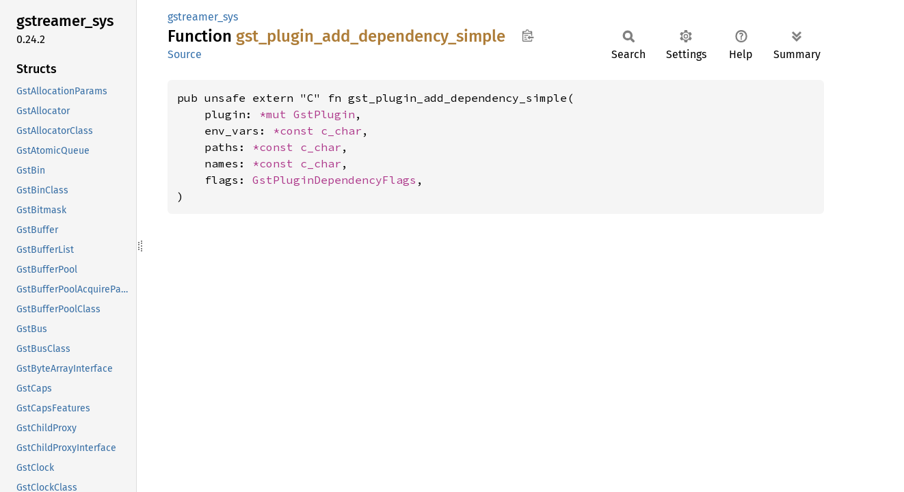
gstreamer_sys (203, 16)
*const (297, 130)
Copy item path (527, 35)
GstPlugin (324, 114)
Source (185, 54)
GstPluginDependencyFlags (334, 180)
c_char (341, 130)
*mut (276, 114)
